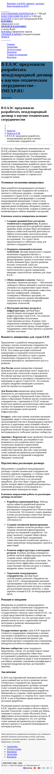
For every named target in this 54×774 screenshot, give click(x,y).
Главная (11, 44)
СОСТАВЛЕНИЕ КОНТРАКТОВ (17, 13)
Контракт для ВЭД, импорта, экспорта (25, 3)
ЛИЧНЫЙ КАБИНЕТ (11, 34)
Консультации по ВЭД (18, 6)
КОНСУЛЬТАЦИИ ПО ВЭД (14, 16)
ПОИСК (5, 37)
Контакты (11, 57)
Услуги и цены (14, 49)
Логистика (12, 754)
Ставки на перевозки (17, 54)
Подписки (12, 52)
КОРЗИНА (6, 31)
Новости (11, 131)
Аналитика (12, 47)
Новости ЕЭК (13, 133)
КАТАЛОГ (6, 19)
